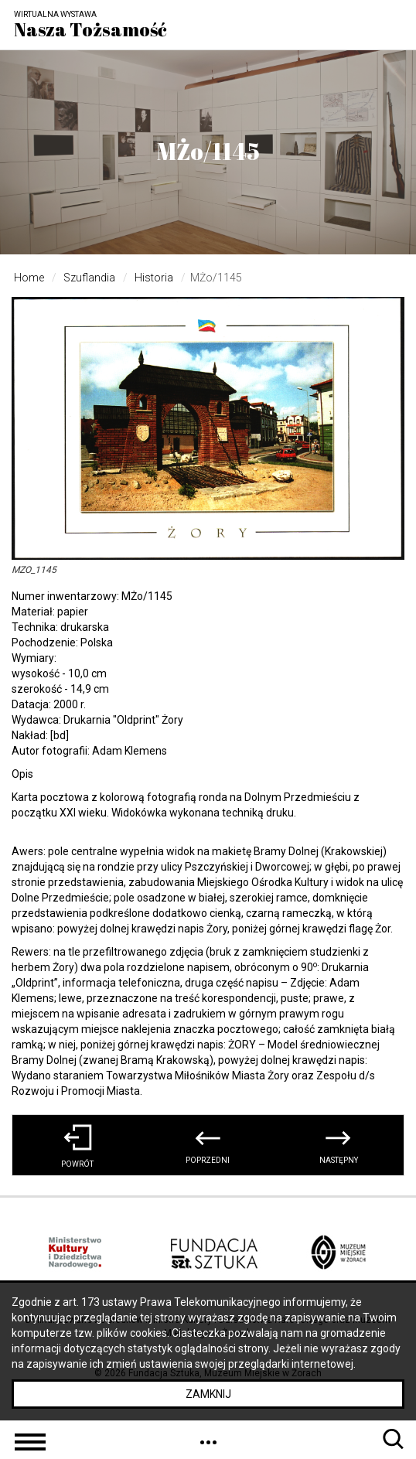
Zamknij (208, 1394)
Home (29, 277)
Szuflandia (89, 277)
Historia (154, 277)
